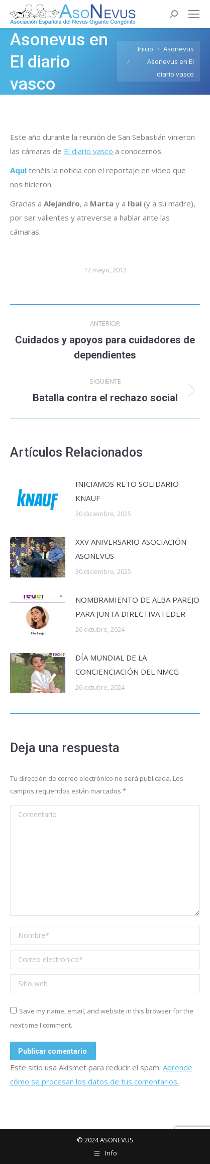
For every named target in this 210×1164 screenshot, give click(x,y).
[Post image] (37, 499)
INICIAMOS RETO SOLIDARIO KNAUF (127, 491)
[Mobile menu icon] (194, 14)
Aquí (18, 170)
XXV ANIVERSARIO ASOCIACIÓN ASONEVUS (130, 549)
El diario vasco (89, 151)
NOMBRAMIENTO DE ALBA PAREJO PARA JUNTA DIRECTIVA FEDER (137, 607)
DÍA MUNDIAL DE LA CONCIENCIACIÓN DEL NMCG (127, 664)
